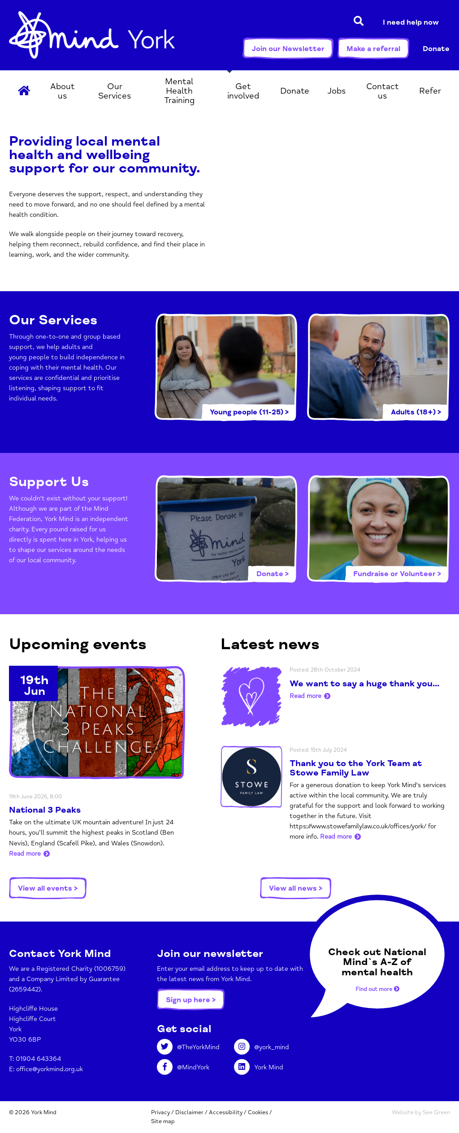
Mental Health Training (179, 91)
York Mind (92, 35)
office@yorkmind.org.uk (49, 1069)
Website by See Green (421, 1112)
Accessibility (225, 1112)
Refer (430, 91)
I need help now (411, 22)
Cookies (258, 1112)
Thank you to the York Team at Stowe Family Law (356, 768)
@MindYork (183, 1067)
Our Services (114, 91)
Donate (436, 48)
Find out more (377, 989)
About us (62, 91)
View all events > (48, 888)
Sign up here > (191, 999)
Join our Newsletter (288, 48)
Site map (163, 1121)
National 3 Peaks (45, 810)
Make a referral (373, 48)
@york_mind (261, 1047)
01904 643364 (38, 1059)
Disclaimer (189, 1112)
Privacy (160, 1112)
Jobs (336, 91)
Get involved (243, 91)
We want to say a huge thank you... (364, 683)
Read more (25, 853)
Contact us (382, 91)
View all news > (295, 888)
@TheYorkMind (188, 1047)
